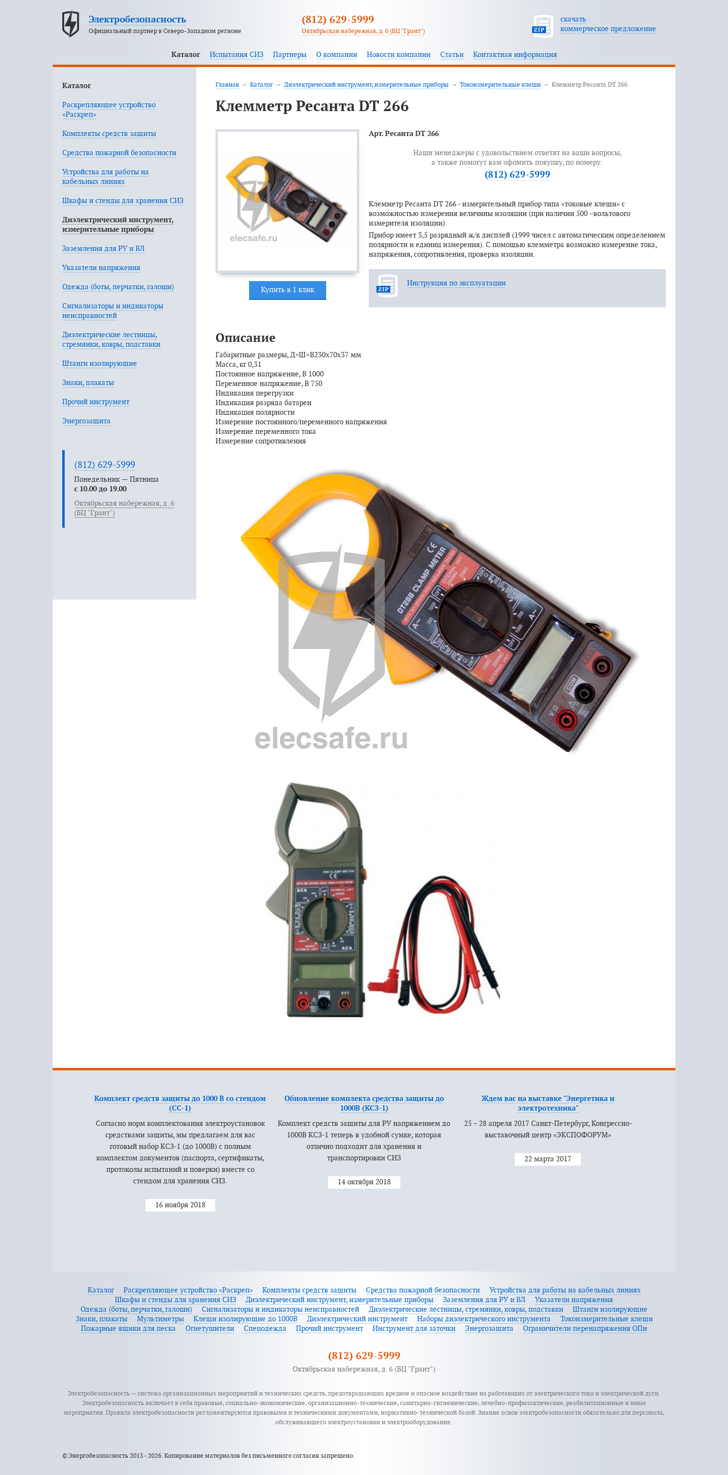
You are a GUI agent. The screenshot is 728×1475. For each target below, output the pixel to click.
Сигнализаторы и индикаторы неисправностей (280, 1309)
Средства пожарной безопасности (119, 153)
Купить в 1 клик (287, 290)
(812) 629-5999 (338, 20)
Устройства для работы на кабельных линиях (565, 1290)
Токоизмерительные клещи (500, 85)
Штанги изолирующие (99, 364)
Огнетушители (209, 1329)
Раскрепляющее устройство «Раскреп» (188, 1290)
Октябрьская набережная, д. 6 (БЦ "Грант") (363, 31)
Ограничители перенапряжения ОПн (585, 1329)
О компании (336, 55)
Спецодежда (265, 1329)
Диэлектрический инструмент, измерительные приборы (366, 85)
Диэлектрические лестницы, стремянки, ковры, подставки (466, 1309)
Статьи (452, 55)
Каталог (185, 55)
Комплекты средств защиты (109, 134)
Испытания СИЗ (236, 55)
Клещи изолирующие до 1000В (245, 1319)
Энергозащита (86, 421)
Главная (227, 85)
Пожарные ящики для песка (128, 1329)
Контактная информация (515, 55)
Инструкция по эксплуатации (456, 283)
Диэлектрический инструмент (357, 1319)
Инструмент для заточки (414, 1329)
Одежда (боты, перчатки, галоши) (118, 287)
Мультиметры (160, 1319)
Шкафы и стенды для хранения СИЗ (122, 201)
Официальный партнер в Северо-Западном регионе (165, 31)
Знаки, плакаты (88, 383)
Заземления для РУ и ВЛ (103, 249)
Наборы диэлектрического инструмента (484, 1319)
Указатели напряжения (101, 268)
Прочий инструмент (95, 402)
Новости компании (399, 55)
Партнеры (290, 55)
